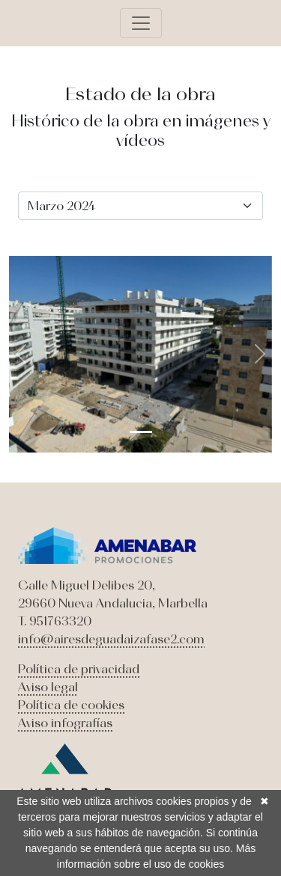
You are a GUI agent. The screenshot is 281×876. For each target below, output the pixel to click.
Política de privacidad (78, 668)
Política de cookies (71, 704)
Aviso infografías (65, 722)
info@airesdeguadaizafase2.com (111, 638)
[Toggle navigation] (141, 23)
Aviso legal (48, 686)
